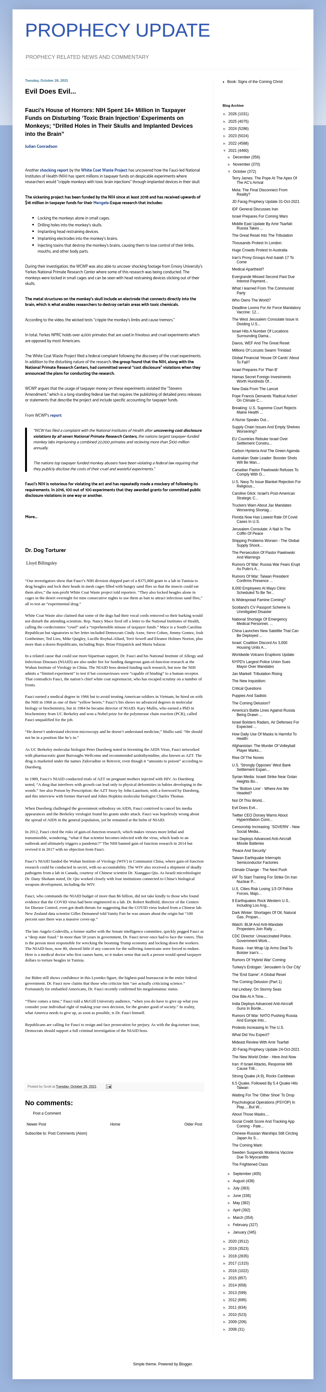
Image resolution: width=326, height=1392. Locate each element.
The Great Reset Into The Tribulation (262, 235)
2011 (233, 1307)
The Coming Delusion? (251, 703)
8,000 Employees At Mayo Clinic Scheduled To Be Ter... (259, 590)
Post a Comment (47, 1113)
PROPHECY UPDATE (117, 30)
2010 (233, 1314)
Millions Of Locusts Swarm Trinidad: (262, 350)
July (237, 1188)
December (242, 157)
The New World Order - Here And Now (264, 1057)
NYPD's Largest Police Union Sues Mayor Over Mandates (261, 664)
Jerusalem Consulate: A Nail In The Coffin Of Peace (261, 531)
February (241, 1225)
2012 (233, 1300)
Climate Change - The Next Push (259, 870)
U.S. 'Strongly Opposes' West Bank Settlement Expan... (261, 767)
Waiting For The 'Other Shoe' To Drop (263, 1095)
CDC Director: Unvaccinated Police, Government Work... (262, 938)
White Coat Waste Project (104, 170)
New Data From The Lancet (255, 389)
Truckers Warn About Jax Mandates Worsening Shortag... (262, 507)
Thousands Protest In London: (257, 243)
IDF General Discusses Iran (255, 209)
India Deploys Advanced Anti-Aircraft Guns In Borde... (262, 1006)
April (237, 1210)
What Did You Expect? (250, 1035)
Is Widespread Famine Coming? (259, 600)
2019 (233, 1248)
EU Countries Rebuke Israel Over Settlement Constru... (260, 441)
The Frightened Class (250, 1164)
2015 (233, 1278)
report (55, 415)
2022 (233, 143)
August (239, 1181)
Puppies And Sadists (249, 695)
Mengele (101, 202)
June (237, 1196)
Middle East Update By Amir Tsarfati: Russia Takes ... (262, 226)
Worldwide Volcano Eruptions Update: (263, 654)
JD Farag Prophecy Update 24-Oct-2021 (265, 1049)
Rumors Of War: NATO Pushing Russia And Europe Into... (264, 1017)
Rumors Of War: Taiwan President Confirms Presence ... (260, 578)
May (237, 1203)
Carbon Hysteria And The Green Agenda (265, 451)
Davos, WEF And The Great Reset (260, 343)
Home (115, 1124)
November (242, 164)
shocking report (54, 170)
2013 (233, 1293)
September (242, 1174)
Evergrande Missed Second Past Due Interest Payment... (263, 279)
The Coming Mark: (247, 1145)
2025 (233, 121)
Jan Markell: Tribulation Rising (257, 674)
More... (31, 517)
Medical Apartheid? (248, 269)
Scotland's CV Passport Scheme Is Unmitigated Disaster (261, 609)
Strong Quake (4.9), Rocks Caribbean (263, 1076)
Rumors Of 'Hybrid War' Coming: (259, 960)
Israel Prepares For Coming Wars (260, 216)
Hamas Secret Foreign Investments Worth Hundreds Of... (261, 379)
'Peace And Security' (249, 850)
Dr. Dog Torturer (45, 550)
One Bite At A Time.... (249, 996)
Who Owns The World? (251, 300)
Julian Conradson (41, 146)
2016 (233, 1271)
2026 (233, 114)
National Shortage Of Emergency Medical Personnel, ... (259, 621)
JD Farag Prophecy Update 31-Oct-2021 (265, 201)
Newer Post (36, 1124)
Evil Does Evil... (245, 808)
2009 (233, 1322)
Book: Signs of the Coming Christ (255, 82)
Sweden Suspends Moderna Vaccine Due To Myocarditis (262, 1154)
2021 (233, 150)
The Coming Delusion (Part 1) (257, 982)
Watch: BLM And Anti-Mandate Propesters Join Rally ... (257, 926)
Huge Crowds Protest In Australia (259, 250)
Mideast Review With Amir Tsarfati (260, 1042)
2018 (233, 1256)
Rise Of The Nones (248, 757)
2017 (233, 1263)
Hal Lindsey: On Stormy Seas (256, 989)
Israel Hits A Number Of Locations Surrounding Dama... (260, 333)
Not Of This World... (248, 800)
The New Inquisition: (249, 681)
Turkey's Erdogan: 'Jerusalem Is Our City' (266, 967)
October (240, 171)
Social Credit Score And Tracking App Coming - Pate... (263, 1123)
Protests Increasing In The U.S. (258, 1027)
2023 (233, 136)
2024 (233, 128)
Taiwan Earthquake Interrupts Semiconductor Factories (256, 860)
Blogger (185, 1364)
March (238, 1217)
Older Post (193, 1124)
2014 (233, 1285)
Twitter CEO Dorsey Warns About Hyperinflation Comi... (260, 817)
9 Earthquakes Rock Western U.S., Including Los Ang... (261, 903)
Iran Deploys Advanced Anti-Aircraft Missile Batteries (261, 841)
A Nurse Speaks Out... (250, 420)
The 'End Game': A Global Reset (259, 974)
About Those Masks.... (250, 1114)
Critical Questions (246, 688)
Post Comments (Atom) (67, 1133)
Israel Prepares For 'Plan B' (255, 370)
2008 (233, 1329)
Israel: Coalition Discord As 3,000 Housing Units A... (259, 645)
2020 (233, 1241)
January (240, 1232)
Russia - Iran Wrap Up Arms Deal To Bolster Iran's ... (262, 950)
